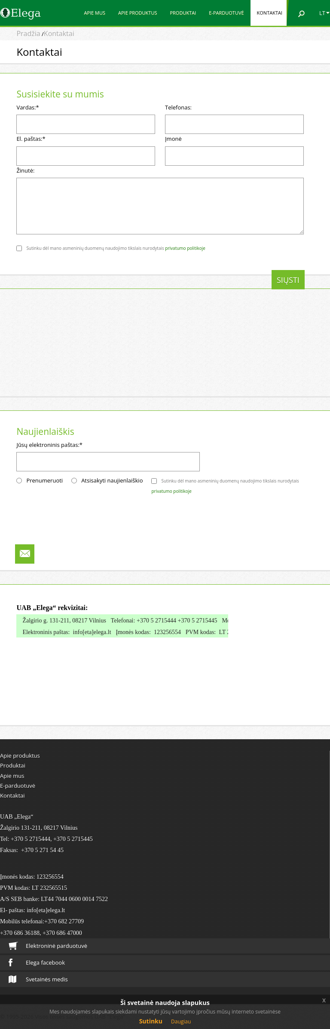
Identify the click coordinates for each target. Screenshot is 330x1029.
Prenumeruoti (44, 480)
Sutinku (150, 1021)
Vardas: (27, 107)
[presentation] (81, 287)
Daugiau (181, 1021)
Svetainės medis (38, 979)
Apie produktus (137, 12)
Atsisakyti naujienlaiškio (112, 480)
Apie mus (94, 12)
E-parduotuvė (226, 12)
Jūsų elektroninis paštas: (49, 445)
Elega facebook (37, 962)
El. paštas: (30, 139)
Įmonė (173, 139)
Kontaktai (269, 12)
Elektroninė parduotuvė (48, 946)
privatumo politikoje (185, 248)
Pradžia (28, 33)
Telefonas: (178, 107)
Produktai (183, 12)
